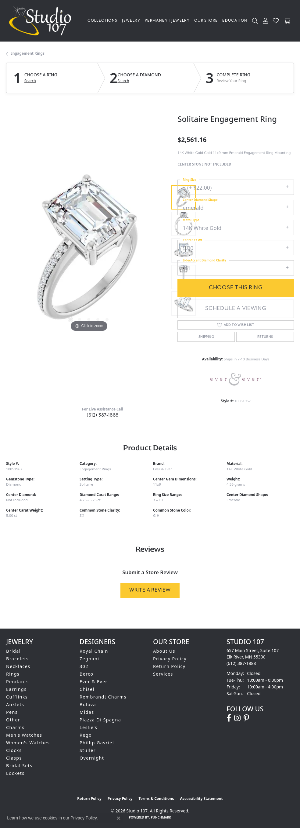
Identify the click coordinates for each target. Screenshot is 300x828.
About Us (164, 651)
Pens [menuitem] (12, 712)
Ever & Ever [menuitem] (94, 681)
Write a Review (150, 590)
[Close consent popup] (118, 818)
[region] (88, 250)
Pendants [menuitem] (17, 681)
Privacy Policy (170, 659)
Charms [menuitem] (15, 727)
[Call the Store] (241, 663)
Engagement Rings (27, 53)
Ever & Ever (162, 469)
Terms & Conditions (156, 798)
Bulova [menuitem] (88, 704)
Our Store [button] (206, 20)
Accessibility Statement (201, 798)
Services (163, 674)
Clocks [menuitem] (14, 750)
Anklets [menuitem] (15, 704)
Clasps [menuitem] (14, 758)
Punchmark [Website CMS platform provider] (161, 817)
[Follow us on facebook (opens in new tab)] (229, 718)
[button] (255, 20)
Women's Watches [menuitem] (28, 743)
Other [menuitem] (13, 720)
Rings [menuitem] (13, 674)
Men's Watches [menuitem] (24, 735)
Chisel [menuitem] (87, 689)
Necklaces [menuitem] (18, 666)
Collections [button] (102, 20)
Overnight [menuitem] (92, 758)
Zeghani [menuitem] (89, 659)
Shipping (206, 337)
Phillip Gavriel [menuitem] (97, 743)
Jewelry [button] (131, 20)
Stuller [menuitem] (88, 750)
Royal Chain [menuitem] (94, 651)
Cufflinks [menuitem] (17, 697)
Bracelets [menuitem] (17, 659)
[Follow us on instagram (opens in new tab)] (237, 718)
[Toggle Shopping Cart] (287, 20)
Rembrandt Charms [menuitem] (103, 697)
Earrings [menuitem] (16, 689)
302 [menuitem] (84, 666)
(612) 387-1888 (103, 415)
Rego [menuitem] (86, 735)
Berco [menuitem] (87, 674)
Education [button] (234, 20)
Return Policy (169, 666)
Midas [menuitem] (87, 712)
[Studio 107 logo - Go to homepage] (41, 20)
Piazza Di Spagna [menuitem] (100, 720)
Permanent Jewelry (167, 20)
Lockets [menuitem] (15, 773)
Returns (265, 337)
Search (30, 81)
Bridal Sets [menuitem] (19, 765)
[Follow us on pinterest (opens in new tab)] (246, 718)
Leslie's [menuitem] (89, 727)
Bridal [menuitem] (13, 651)
